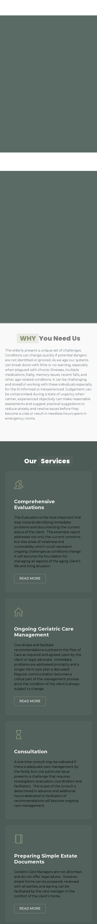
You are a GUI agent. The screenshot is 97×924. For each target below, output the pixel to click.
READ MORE (30, 578)
